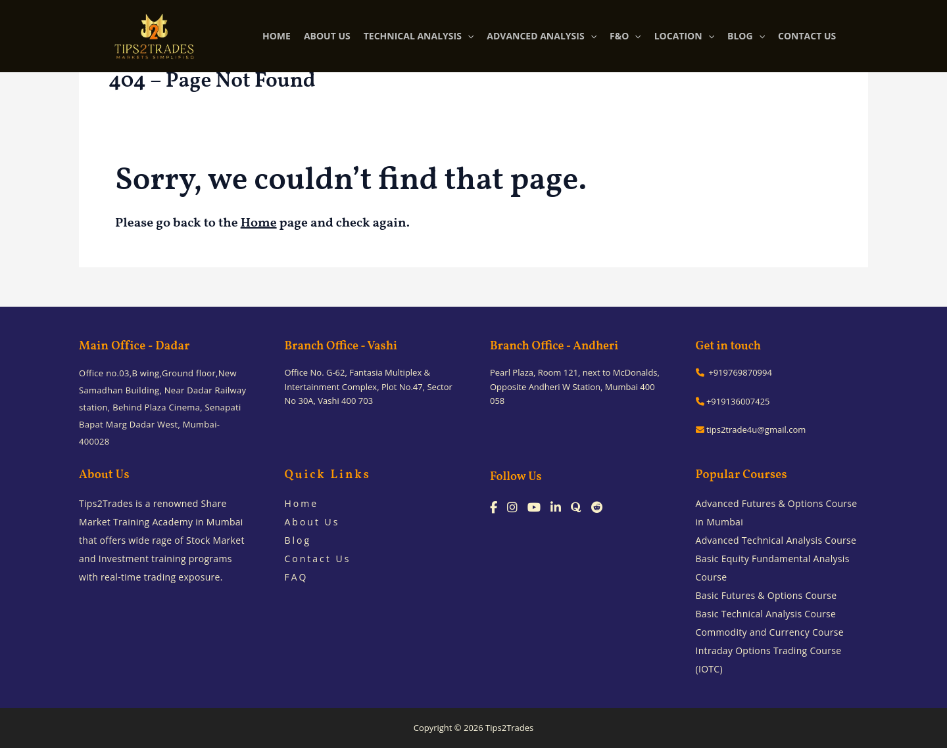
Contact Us (318, 558)
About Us (312, 522)
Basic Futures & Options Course (766, 595)
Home (259, 223)
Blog (298, 540)
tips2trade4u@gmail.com (751, 429)
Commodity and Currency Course (770, 632)
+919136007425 (733, 401)
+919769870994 (734, 372)
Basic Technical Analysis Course (766, 613)
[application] (468, 36)
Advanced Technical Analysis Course (776, 540)
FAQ (296, 577)
